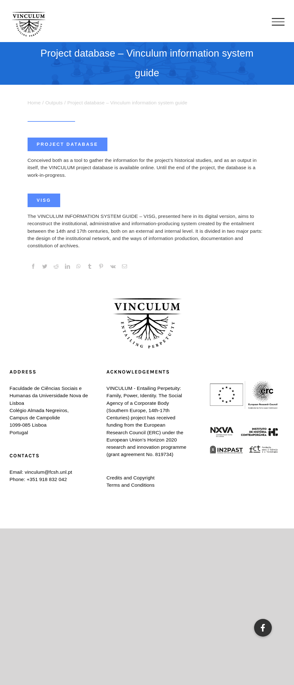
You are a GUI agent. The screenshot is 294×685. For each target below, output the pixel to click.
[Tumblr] (89, 266)
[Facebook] (33, 266)
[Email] (124, 266)
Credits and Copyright (130, 477)
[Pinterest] (101, 266)
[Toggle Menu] (278, 22)
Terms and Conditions (130, 485)
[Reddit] (56, 266)
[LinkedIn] (67, 266)
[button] (263, 628)
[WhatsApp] (78, 266)
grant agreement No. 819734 (140, 454)
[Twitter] (44, 266)
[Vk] (113, 266)
